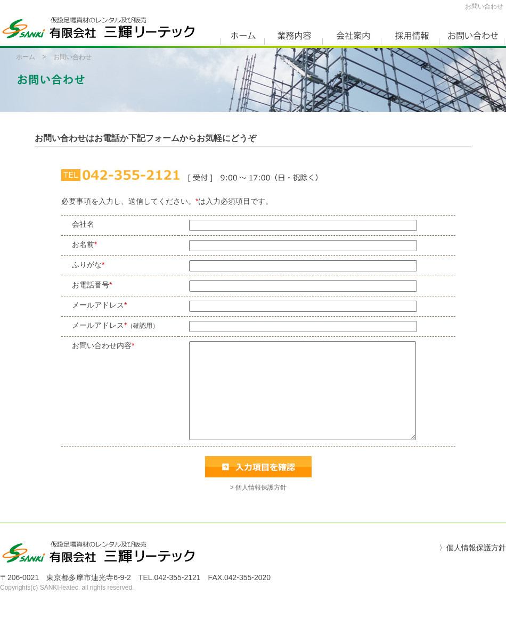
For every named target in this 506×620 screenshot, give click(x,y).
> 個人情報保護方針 (258, 506)
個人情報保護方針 (476, 567)
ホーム (25, 57)
